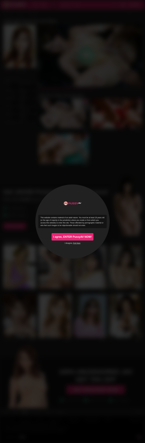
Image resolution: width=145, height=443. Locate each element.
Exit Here (76, 243)
